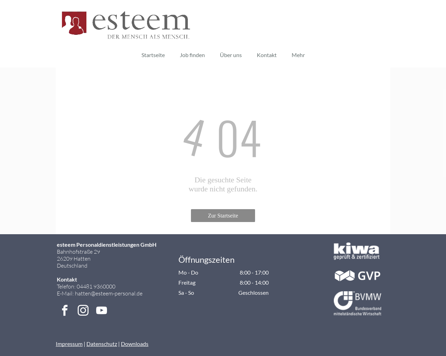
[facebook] (64, 311)
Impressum (69, 343)
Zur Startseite (223, 216)
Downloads (134, 343)
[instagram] (83, 311)
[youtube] (101, 311)
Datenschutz (101, 343)
